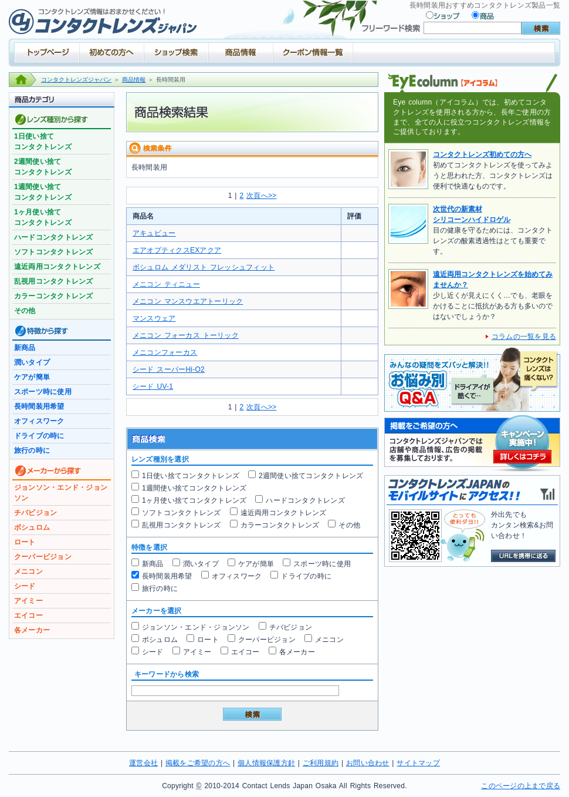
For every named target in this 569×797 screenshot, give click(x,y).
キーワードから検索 (166, 674)
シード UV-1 (153, 386)
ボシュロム (160, 639)
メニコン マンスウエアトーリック (188, 301)
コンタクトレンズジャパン (76, 79)
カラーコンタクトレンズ (280, 525)
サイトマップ (418, 763)
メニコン (329, 639)
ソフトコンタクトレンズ (181, 513)
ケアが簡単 (256, 564)
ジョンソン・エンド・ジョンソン (196, 627)
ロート (208, 639)
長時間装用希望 (167, 576)
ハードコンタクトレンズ (305, 500)
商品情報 (133, 79)
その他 (349, 525)
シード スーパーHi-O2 (169, 369)
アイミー (197, 652)
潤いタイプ (201, 564)
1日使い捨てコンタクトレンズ (190, 476)
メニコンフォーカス (165, 352)
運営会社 (143, 763)
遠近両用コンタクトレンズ (284, 513)
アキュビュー (154, 233)
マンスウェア (154, 318)
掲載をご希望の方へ (197, 763)
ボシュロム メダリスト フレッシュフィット (204, 267)
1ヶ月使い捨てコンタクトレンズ (194, 500)
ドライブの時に (306, 576)
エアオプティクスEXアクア (177, 250)
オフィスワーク (237, 576)
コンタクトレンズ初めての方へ (482, 154)
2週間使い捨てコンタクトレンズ (311, 476)
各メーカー (297, 652)
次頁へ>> (261, 195)
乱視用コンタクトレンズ (181, 525)
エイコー (245, 652)
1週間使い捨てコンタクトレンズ (194, 488)
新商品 (153, 564)
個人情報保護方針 (266, 763)
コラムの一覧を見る (524, 336)
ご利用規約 (320, 763)
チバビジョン (290, 627)
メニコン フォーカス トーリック (186, 335)
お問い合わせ (367, 763)
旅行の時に (160, 588)
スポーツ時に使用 (322, 564)
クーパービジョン (267, 639)
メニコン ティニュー (166, 284)
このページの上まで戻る (520, 786)
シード (153, 652)
